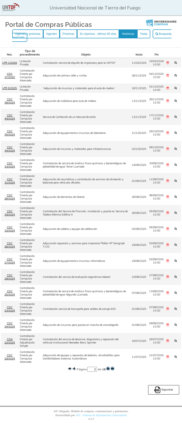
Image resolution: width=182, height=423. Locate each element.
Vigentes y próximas (27, 34)
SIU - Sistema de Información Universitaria (101, 415)
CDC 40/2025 (9, 117)
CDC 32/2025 (9, 229)
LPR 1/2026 (9, 62)
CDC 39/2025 (9, 101)
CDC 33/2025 (9, 165)
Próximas (68, 34)
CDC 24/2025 (9, 325)
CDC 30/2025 (9, 213)
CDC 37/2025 (9, 75)
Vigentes (51, 34)
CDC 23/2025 (9, 309)
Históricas (128, 34)
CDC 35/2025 (9, 133)
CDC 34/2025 (9, 149)
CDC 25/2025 (9, 293)
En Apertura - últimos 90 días (98, 34)
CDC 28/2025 (9, 245)
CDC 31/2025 (9, 181)
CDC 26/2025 (9, 277)
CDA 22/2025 (9, 341)
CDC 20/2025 (9, 357)
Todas (143, 34)
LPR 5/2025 (9, 88)
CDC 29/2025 (9, 197)
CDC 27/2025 (9, 261)
